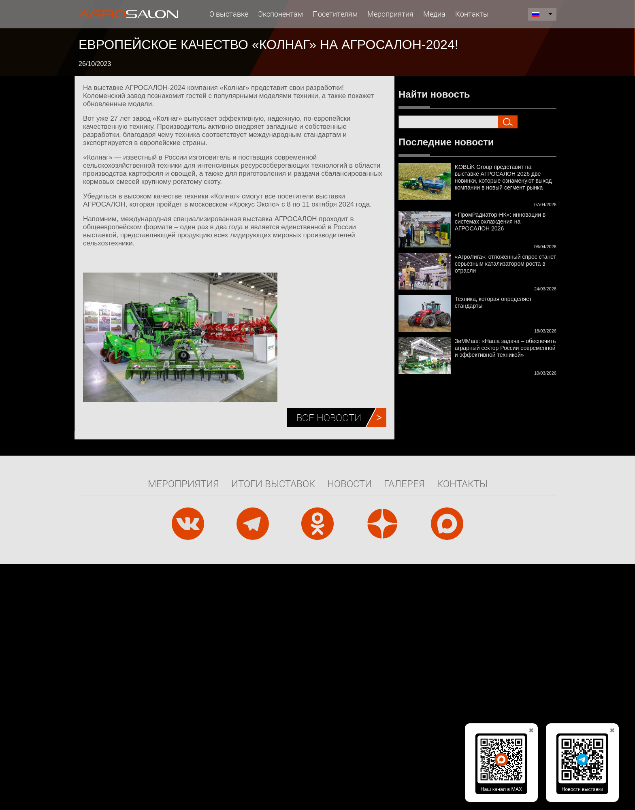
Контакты (472, 14)
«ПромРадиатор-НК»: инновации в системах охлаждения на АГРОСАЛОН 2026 (500, 221)
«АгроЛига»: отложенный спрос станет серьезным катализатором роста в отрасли (505, 264)
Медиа (434, 14)
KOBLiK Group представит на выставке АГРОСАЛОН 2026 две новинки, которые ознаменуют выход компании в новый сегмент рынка (503, 177)
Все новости (328, 417)
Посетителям (335, 14)
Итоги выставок (273, 483)
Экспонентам (280, 14)
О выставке (228, 14)
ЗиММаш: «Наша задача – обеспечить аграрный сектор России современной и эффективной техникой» (505, 348)
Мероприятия (390, 14)
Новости (349, 483)
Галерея (404, 483)
